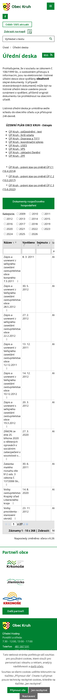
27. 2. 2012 (25, 316)
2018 (35, 224)
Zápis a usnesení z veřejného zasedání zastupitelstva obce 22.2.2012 (12, 327)
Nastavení (28, 696)
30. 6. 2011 (25, 465)
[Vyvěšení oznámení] (28, 251)
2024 (10, 234)
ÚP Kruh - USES (18, 145)
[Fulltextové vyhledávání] (28, 39)
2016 (10, 224)
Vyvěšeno (28, 242)
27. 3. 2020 (25, 433)
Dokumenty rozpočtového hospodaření (28, 203)
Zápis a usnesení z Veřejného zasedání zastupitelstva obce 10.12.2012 (12, 385)
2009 (22, 214)
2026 (35, 234)
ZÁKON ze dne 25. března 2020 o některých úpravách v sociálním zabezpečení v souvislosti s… (12, 445)
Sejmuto (43, 242)
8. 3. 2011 (28, 257)
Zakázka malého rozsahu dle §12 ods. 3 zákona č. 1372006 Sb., (11, 474)
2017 (22, 224)
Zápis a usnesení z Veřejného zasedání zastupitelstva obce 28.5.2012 (12, 298)
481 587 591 (22, 646)
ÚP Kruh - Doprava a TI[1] (24, 138)
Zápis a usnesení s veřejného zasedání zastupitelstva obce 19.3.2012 (12, 414)
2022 (35, 229)
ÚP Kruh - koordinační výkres (26, 142)
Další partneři (15, 611)
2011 (47, 214)
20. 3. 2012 (25, 403)
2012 (10, 218)
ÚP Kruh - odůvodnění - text (25, 131)
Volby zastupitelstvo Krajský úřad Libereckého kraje (12, 496)
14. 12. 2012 (26, 374)
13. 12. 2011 (26, 345)
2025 (22, 234)
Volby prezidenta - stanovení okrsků (11, 513)
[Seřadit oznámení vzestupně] (16, 241)
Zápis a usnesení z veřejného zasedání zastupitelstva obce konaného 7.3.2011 (12, 269)
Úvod (6, 47)
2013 (22, 218)
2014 (35, 218)
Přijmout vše (18, 690)
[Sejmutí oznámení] (43, 251)
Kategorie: (9, 213)
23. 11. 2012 (26, 509)
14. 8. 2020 (25, 491)
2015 (47, 218)
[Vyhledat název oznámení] (12, 251)
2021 (22, 229)
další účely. (37, 666)
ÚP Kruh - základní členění (24, 152)
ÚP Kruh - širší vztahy (21, 135)
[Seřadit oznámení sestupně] (16, 242)
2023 (47, 229)
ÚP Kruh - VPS (17, 149)
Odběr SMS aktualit (17, 24)
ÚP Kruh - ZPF (17, 156)
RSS (48, 55)
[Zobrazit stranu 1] (13, 524)
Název (9, 242)
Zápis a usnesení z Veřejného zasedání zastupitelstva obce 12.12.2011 (12, 356)
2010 (35, 214)
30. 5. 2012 (25, 287)
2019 (47, 224)
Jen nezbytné (39, 690)
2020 (10, 229)
